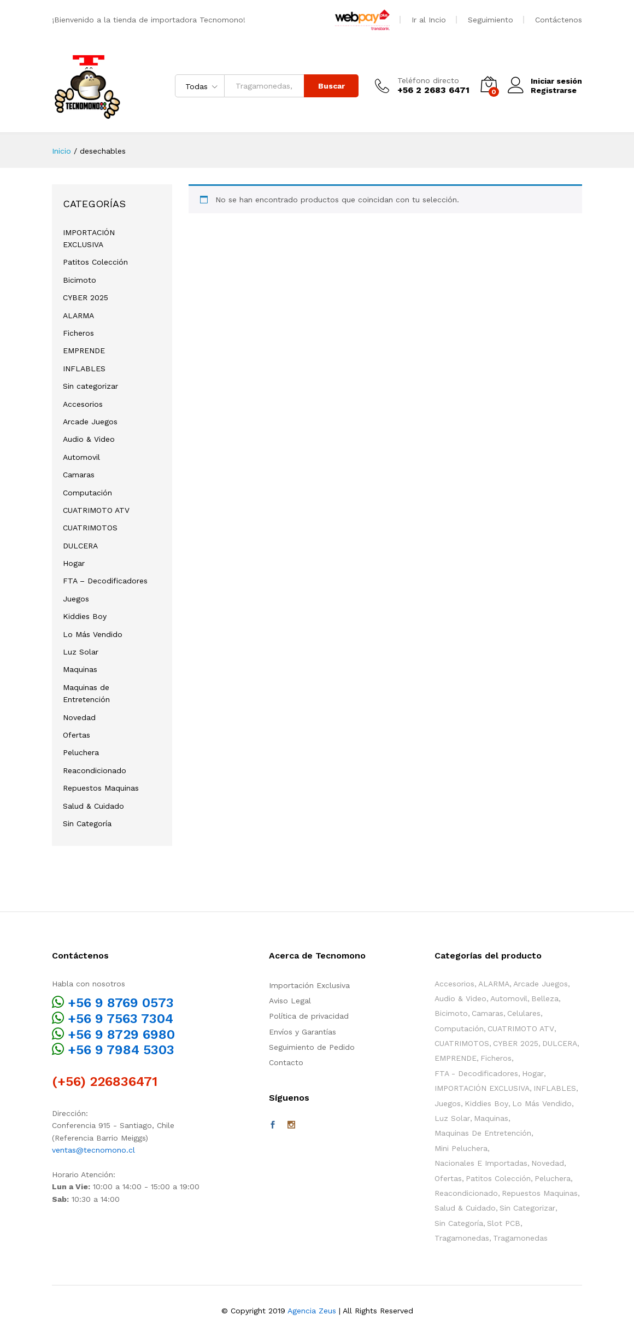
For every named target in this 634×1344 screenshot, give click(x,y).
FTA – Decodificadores (105, 580)
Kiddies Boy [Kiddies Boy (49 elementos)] (486, 1103)
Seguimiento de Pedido (312, 1047)
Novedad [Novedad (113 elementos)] (547, 1163)
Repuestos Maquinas (101, 788)
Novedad (79, 717)
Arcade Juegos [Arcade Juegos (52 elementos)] (540, 983)
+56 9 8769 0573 (121, 1002)
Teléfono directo (428, 80)
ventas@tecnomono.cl (93, 1150)
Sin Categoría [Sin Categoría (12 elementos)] (459, 1223)
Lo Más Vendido (92, 634)
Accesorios (83, 404)
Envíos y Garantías (302, 1031)
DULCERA (80, 545)
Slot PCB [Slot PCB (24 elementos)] (503, 1223)
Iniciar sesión (545, 81)
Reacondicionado (94, 770)
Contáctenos (558, 19)
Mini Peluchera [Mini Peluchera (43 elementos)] (461, 1148)
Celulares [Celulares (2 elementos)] (524, 1013)
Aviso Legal (290, 1000)
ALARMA (78, 315)
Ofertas (76, 735)
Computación (87, 492)
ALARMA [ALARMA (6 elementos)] (493, 983)
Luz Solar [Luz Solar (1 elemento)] (452, 1118)
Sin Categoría (87, 823)
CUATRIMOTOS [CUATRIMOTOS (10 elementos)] (462, 1043)
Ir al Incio (429, 19)
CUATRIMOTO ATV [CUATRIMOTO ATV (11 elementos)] (521, 1028)
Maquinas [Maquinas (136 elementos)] (491, 1118)
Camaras (79, 474)
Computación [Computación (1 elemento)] (459, 1028)
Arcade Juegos (90, 421)
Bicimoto (79, 280)
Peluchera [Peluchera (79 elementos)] (553, 1178)
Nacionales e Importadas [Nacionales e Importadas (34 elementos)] (481, 1163)
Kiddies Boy (85, 616)
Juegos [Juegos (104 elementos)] (448, 1103)
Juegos (76, 598)
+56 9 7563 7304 (120, 1018)
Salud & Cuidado (93, 806)
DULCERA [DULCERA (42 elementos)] (559, 1043)
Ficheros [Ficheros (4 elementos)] (496, 1058)
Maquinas (80, 669)
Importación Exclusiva (309, 985)
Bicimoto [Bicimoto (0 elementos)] (451, 1013)
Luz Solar (80, 651)
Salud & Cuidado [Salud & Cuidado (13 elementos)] (465, 1207)
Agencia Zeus (311, 1310)
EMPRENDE (84, 350)
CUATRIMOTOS (90, 527)
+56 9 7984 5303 (121, 1049)
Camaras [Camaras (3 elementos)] (487, 1013)
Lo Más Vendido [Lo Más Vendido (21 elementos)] (542, 1103)
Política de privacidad (309, 1016)
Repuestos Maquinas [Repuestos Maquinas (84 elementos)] (540, 1193)
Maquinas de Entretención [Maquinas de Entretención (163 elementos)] (483, 1133)
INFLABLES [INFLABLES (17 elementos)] (554, 1088)
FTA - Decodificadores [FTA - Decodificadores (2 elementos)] (476, 1073)
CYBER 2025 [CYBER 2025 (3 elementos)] (515, 1043)
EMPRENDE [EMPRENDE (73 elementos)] (456, 1058)
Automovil (81, 457)
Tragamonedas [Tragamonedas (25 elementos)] (462, 1238)
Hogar (74, 563)
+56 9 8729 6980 (121, 1034)
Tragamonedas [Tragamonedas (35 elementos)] (520, 1238)
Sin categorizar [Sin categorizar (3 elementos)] (527, 1207)
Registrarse (554, 90)
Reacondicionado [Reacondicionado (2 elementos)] (466, 1193)
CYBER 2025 (85, 297)
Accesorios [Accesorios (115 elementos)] (454, 983)
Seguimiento (490, 19)
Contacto (286, 1062)
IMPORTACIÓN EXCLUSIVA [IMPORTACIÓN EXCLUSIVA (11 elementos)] (482, 1088)
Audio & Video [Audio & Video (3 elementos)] (460, 998)
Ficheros (78, 333)
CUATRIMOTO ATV (96, 510)
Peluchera (81, 752)
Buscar (331, 85)
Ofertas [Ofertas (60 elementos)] (448, 1178)
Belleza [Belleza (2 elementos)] (545, 998)
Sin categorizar (90, 386)
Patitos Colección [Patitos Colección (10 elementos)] (498, 1178)
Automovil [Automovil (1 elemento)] (508, 998)
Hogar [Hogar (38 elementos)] (533, 1073)
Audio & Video (89, 439)
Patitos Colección (95, 262)
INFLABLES (84, 368)
